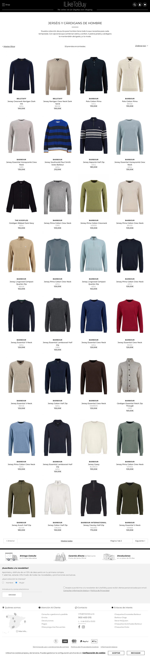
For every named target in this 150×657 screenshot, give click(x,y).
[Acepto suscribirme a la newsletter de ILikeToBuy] (64, 587)
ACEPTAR (116, 653)
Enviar (12, 595)
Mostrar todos (66, 541)
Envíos (44, 617)
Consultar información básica (76, 590)
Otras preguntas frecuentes (53, 627)
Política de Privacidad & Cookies (85, 647)
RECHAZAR (135, 653)
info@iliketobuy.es (86, 614)
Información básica (109, 647)
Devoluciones (47, 621)
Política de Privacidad (99, 590)
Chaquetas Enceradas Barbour (128, 614)
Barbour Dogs (121, 617)
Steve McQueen (121, 621)
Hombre (9, 583)
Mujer (21, 583)
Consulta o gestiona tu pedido (55, 614)
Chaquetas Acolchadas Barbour (128, 624)
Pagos (44, 624)
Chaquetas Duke (122, 627)
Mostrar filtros (9, 46)
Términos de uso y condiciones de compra (51, 647)
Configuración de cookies (94, 653)
